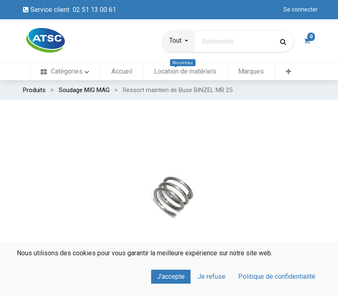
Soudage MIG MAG (84, 90)
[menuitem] (65, 71)
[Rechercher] (283, 41)
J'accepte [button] (171, 276)
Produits (34, 90)
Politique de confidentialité (276, 276)
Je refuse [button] (211, 276)
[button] (179, 41)
